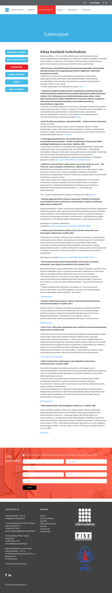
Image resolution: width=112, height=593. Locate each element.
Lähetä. (29, 488)
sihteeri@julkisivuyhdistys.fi (16, 543)
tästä (79, 117)
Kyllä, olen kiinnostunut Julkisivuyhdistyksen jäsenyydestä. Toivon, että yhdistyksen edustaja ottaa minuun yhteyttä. (60, 455)
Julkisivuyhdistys (17, 10)
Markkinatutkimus (16, 52)
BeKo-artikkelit (16, 89)
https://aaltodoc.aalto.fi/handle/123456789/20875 (70, 226)
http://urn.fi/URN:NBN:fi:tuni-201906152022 (73, 160)
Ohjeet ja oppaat (17, 74)
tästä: (81, 86)
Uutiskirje (94, 3)
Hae (84, 3)
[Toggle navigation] (8, 96)
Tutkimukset (16, 67)
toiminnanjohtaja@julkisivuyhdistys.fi (20, 531)
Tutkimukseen (46, 296)
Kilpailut (60, 10)
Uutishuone (85, 10)
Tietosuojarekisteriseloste (16, 563)
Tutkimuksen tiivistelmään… (51, 357)
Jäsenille (31, 10)
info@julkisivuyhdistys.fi (15, 518)
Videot (16, 82)
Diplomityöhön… (47, 323)
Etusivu (43, 516)
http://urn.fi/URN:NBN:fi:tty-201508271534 (76, 257)
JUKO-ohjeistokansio (17, 60)
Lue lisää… (68, 134)
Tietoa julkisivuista (45, 10)
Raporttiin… (45, 432)
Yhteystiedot (72, 10)
